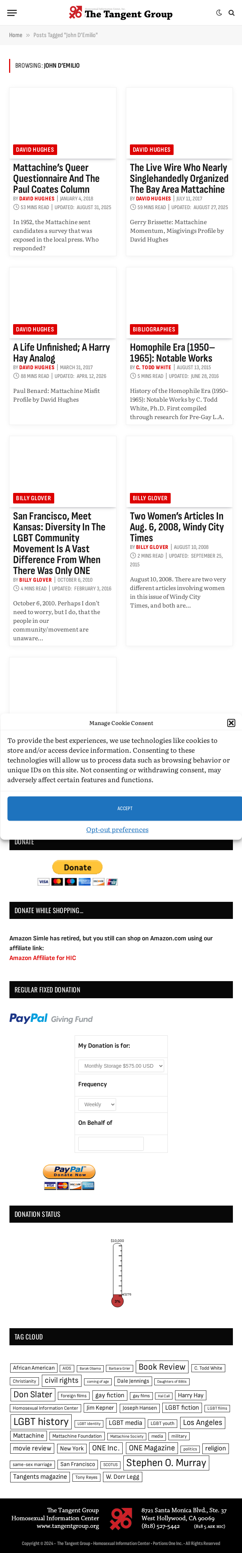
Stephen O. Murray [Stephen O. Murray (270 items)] (166, 1463)
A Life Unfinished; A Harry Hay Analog (61, 353)
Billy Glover (33, 498)
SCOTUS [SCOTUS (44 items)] (110, 1465)
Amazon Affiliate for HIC (42, 958)
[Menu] (12, 13)
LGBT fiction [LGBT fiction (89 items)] (182, 1407)
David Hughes (35, 150)
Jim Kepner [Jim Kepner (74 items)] (100, 1407)
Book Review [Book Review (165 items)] (162, 1367)
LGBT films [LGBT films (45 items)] (217, 1408)
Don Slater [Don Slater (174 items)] (32, 1394)
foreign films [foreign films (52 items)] (74, 1396)
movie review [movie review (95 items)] (32, 1448)
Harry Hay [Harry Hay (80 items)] (190, 1395)
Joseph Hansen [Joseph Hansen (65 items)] (140, 1408)
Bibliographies (154, 329)
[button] (231, 722)
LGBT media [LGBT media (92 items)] (125, 1423)
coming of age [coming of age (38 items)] (98, 1381)
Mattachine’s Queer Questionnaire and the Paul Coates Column (56, 178)
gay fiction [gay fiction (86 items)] (109, 1395)
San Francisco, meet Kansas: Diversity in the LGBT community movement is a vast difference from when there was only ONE (59, 543)
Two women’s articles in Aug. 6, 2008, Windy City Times (177, 527)
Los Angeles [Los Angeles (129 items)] (202, 1422)
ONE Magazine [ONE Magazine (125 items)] (152, 1448)
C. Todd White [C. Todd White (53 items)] (208, 1368)
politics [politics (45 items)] (190, 1449)
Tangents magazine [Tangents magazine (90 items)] (40, 1477)
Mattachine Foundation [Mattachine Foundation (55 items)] (77, 1436)
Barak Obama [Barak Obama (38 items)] (90, 1368)
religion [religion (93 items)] (215, 1448)
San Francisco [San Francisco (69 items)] (77, 1464)
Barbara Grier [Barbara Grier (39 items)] (119, 1368)
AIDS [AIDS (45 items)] (67, 1368)
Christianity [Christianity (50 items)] (24, 1381)
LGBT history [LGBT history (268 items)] (41, 1421)
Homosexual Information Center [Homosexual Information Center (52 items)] (45, 1408)
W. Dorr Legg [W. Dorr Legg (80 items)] (122, 1477)
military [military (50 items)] (179, 1436)
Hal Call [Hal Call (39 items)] (164, 1396)
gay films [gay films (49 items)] (141, 1396)
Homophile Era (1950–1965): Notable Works (172, 353)
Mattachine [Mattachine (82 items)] (28, 1435)
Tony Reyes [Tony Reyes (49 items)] (86, 1477)
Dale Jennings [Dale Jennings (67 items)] (133, 1381)
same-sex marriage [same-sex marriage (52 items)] (32, 1465)
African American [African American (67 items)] (34, 1368)
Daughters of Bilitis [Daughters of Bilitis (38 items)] (172, 1381)
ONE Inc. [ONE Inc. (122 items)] (106, 1448)
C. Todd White (153, 367)
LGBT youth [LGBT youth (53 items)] (162, 1423)
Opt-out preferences (117, 829)
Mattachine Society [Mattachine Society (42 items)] (126, 1436)
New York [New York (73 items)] (72, 1448)
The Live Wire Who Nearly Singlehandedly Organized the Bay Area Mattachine (179, 178)
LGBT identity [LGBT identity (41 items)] (89, 1423)
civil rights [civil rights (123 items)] (62, 1380)
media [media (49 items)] (157, 1436)
